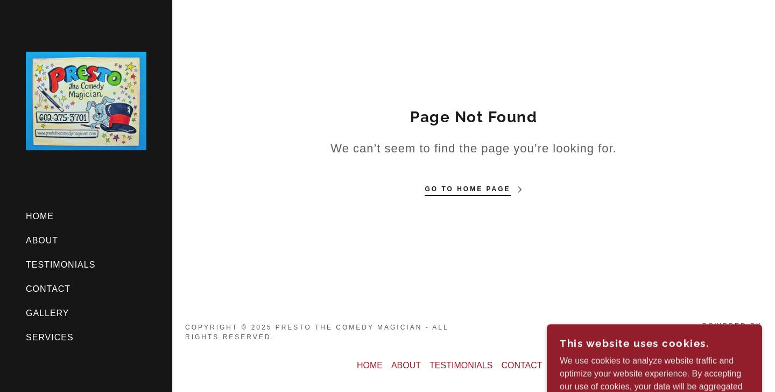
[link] (86, 100)
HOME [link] (40, 216)
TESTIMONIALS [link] (60, 264)
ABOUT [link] (42, 240)
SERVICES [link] (50, 337)
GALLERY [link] (47, 313)
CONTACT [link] (48, 288)
